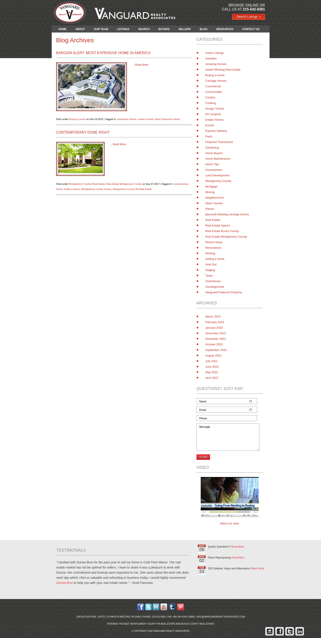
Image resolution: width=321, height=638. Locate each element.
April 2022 (212, 377)
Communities (213, 92)
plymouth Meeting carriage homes (227, 214)
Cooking (210, 103)
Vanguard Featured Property (223, 292)
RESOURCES (224, 29)
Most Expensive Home (167, 119)
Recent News (214, 242)
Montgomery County (80, 184)
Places (209, 208)
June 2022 (212, 366)
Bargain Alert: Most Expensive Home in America (103, 53)
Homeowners (214, 169)
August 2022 (213, 355)
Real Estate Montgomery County (124, 184)
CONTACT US (251, 29)
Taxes (209, 275)
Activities (211, 58)
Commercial (213, 86)
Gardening (212, 147)
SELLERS (184, 29)
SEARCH (144, 29)
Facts (209, 136)
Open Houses (214, 203)
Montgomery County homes (96, 189)
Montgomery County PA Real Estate (132, 189)
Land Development (217, 175)
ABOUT (80, 29)
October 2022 (214, 344)
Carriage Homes (216, 80)
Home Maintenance (218, 158)
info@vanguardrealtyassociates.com (220, 617)
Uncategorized (214, 286)
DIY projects (213, 114)
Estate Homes (214, 119)
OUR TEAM (101, 29)
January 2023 (214, 327)
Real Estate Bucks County (222, 231)
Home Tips (212, 164)
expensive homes (126, 119)
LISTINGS (123, 29)
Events (209, 125)
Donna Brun (64, 583)
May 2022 (211, 372)
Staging (210, 270)
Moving (210, 192)
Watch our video (229, 523)
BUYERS (164, 29)
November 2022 (215, 338)
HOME (63, 29)
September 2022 (216, 350)
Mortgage (211, 186)
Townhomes (213, 281)
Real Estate (98, 184)
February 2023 (214, 322)
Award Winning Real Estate (223, 69)
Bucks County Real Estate (197, 624)
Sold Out (211, 264)
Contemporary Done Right (83, 132)
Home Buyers (214, 153)
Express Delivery (216, 130)
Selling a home (215, 259)
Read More (141, 64)
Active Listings (214, 53)
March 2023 (213, 316)
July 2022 (211, 361)
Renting (210, 253)
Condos (210, 97)
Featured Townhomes (219, 142)
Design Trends (214, 108)
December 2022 (215, 333)
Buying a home (77, 119)
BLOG (204, 29)
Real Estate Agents (217, 225)
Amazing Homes (216, 64)
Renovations (213, 247)
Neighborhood (214, 197)
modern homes (145, 119)
